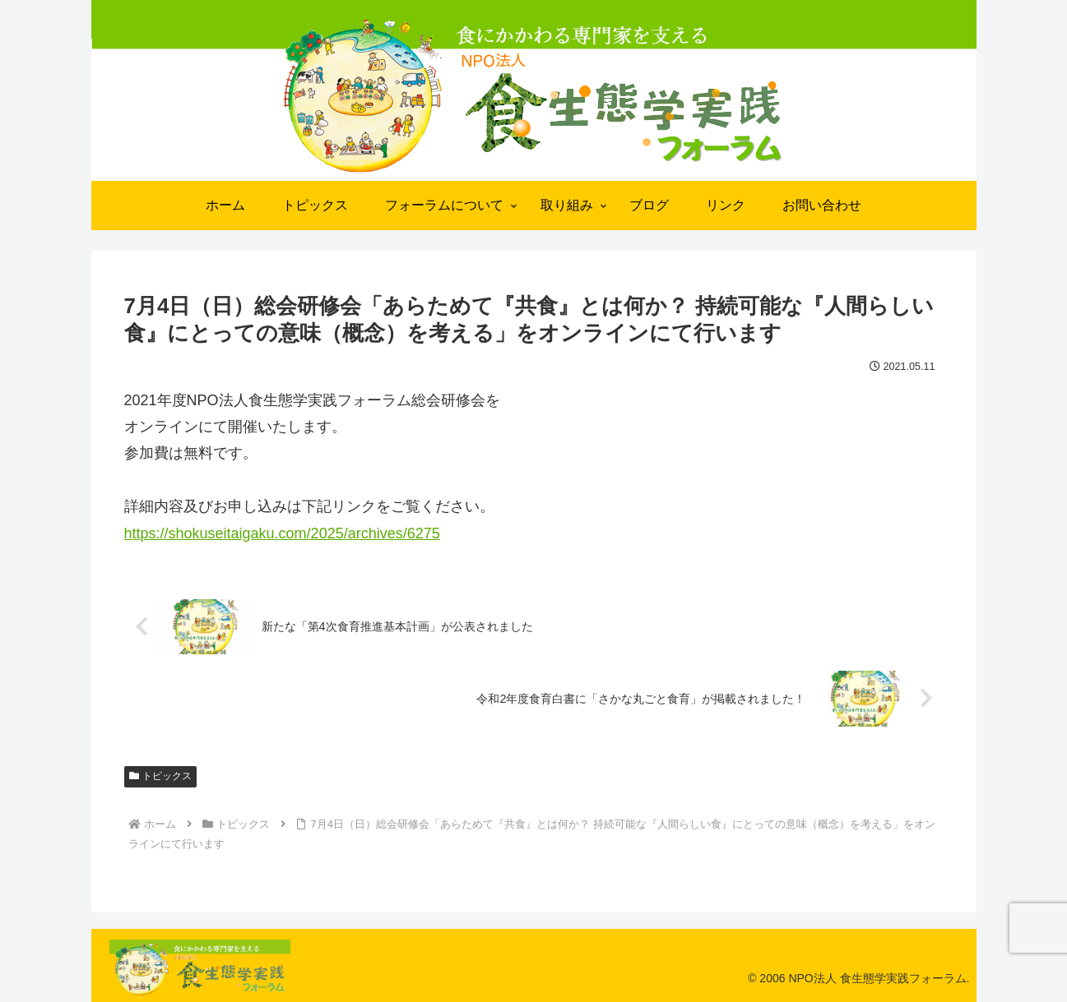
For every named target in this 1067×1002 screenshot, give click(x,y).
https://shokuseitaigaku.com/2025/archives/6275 (282, 533)
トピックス (161, 776)
